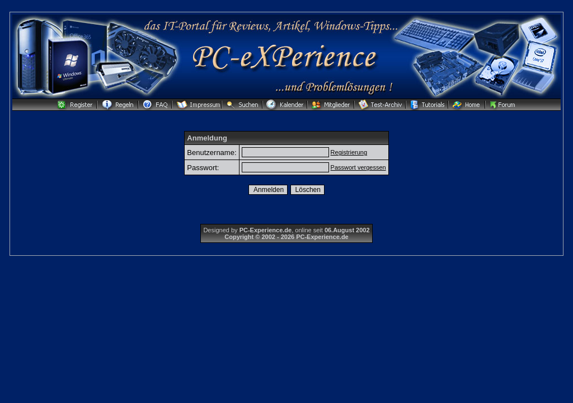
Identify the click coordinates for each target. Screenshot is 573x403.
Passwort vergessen (358, 167)
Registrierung (349, 152)
